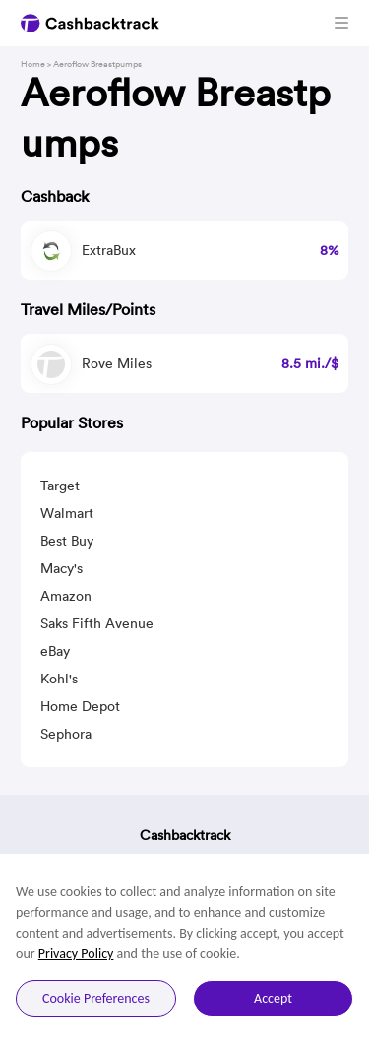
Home (33, 63)
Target (60, 485)
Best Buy (66, 541)
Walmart (66, 513)
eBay (55, 651)
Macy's (61, 568)
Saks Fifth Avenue (97, 623)
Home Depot (80, 706)
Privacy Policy (76, 953)
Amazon (66, 596)
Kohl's (59, 678)
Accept (273, 998)
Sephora (66, 734)
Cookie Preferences (96, 998)
